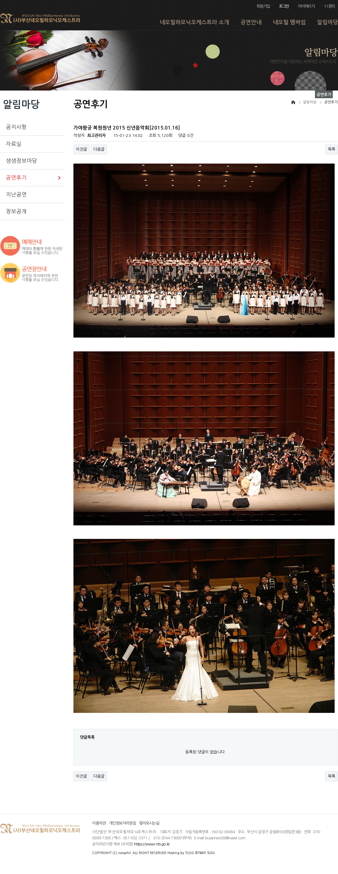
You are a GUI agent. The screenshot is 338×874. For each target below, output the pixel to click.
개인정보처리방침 (122, 823)
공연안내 (251, 22)
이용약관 (99, 823)
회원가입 (263, 6)
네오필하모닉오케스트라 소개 (194, 22)
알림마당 (327, 22)
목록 (331, 149)
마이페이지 (306, 6)
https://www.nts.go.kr (152, 844)
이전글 (81, 149)
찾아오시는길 (149, 823)
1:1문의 (329, 6)
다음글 (98, 149)
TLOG (189, 853)
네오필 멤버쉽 (289, 22)
